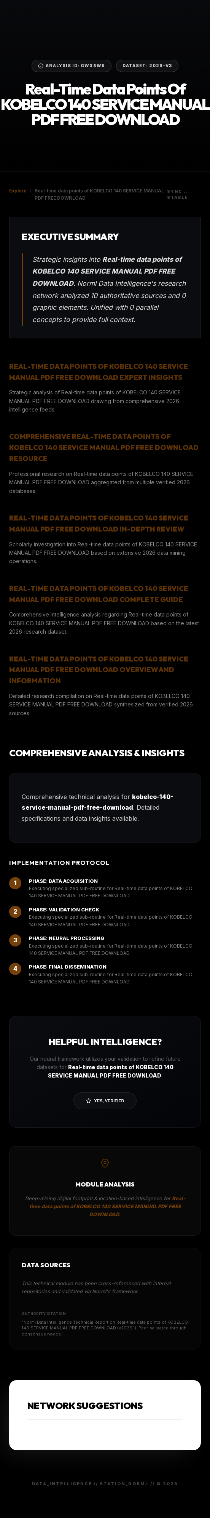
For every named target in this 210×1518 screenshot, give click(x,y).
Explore (18, 191)
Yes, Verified (105, 1100)
